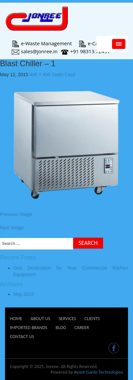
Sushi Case (63, 74)
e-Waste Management (42, 43)
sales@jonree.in (35, 51)
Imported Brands (28, 327)
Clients (92, 318)
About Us (40, 318)
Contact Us (22, 336)
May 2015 (23, 294)
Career (81, 327)
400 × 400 (40, 74)
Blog (61, 327)
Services (67, 318)
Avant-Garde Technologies (98, 372)
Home (16, 318)
